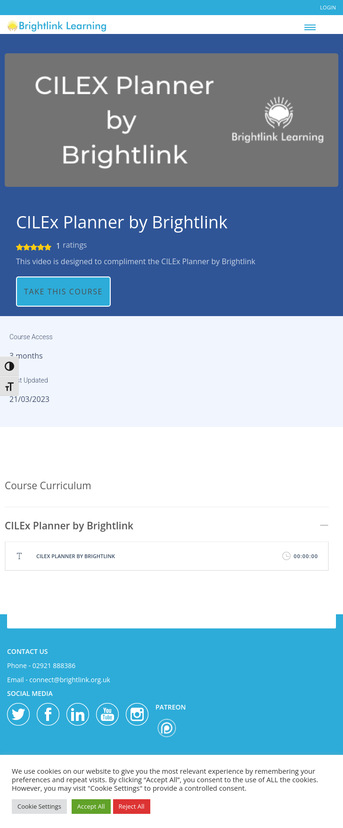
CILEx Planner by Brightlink (122, 222)
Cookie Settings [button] (39, 806)
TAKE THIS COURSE (63, 291)
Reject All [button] (132, 806)
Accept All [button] (91, 806)
